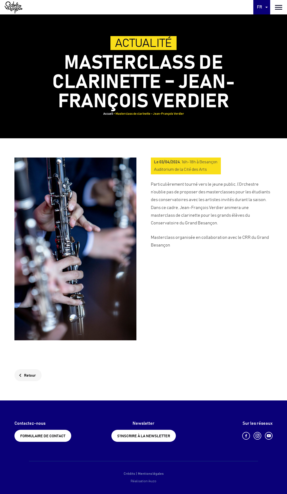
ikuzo (152, 481)
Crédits (129, 473)
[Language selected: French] (261, 7)
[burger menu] (278, 7)
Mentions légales (151, 473)
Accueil (108, 113)
